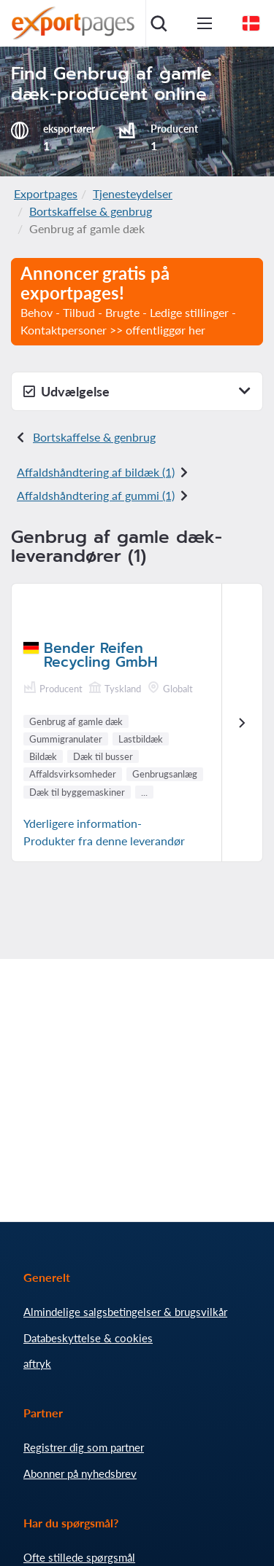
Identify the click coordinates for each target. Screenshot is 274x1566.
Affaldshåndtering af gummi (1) (96, 495)
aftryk (37, 1363)
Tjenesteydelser (132, 193)
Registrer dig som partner (83, 1447)
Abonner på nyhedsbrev (80, 1473)
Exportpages (45, 193)
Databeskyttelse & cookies (88, 1337)
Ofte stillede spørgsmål (79, 1557)
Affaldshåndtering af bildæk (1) (96, 472)
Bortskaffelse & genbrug (90, 211)
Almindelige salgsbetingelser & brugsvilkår (125, 1311)
